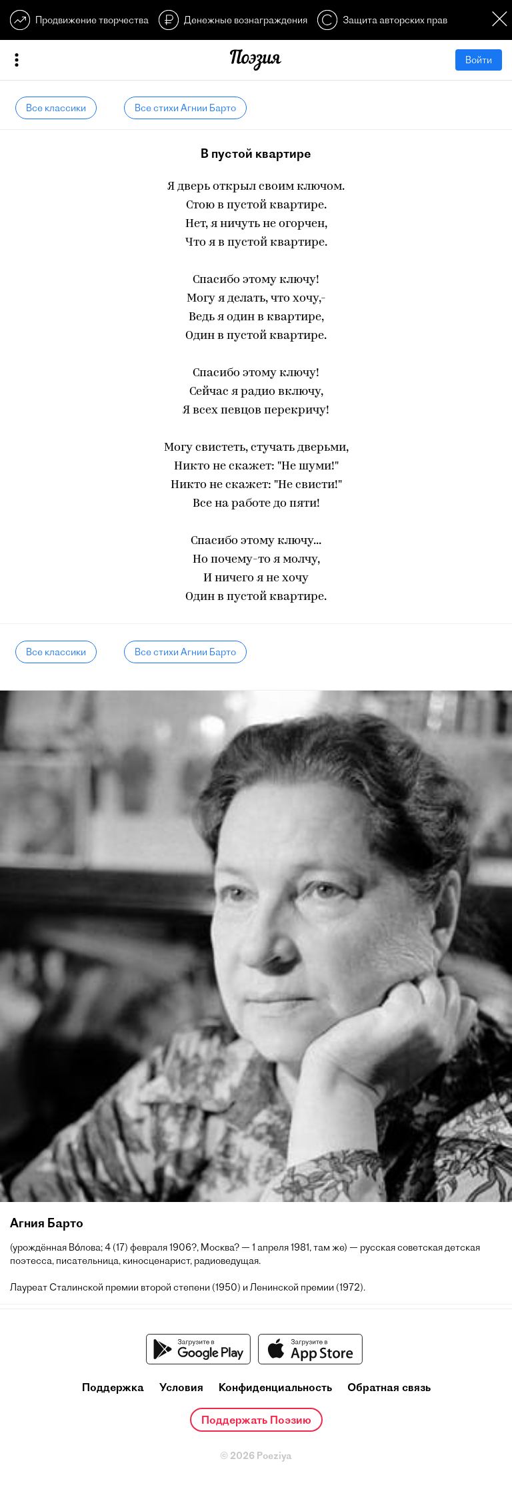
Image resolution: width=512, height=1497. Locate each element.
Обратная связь (389, 1387)
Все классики (56, 108)
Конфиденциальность (275, 1387)
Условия (181, 1387)
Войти (478, 60)
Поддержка (113, 1387)
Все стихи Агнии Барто (185, 108)
